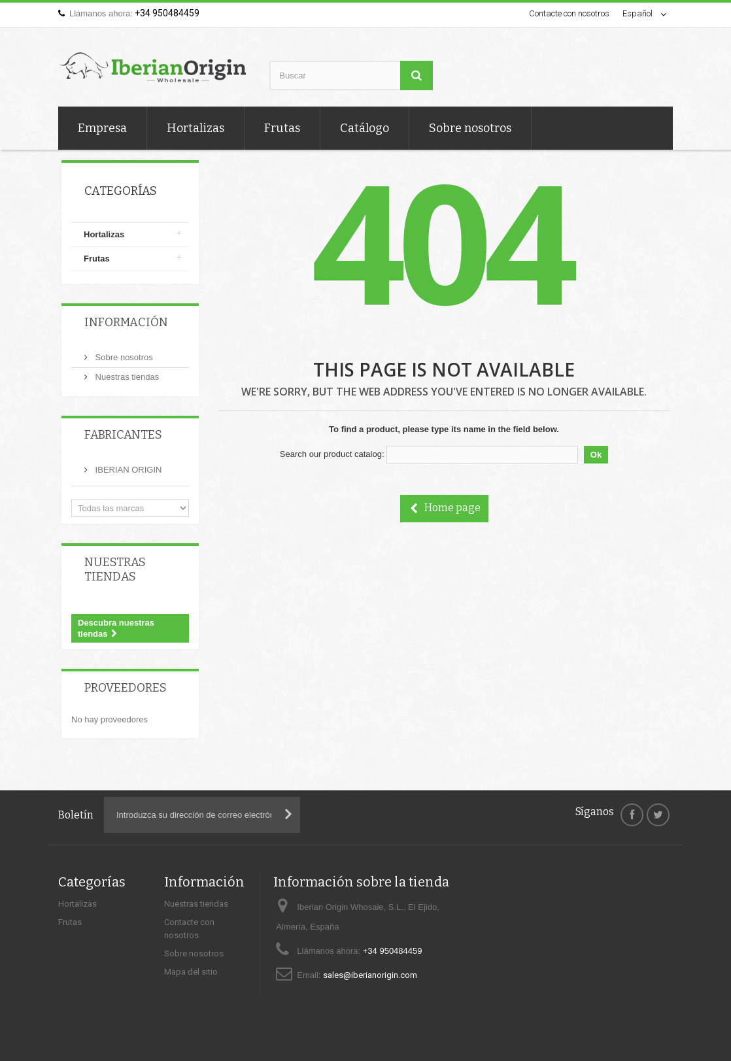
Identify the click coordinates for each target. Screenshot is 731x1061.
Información (126, 322)
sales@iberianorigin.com (370, 975)
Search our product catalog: (332, 454)
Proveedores (125, 688)
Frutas (282, 128)
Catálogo (364, 128)
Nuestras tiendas (126, 377)
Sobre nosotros (470, 128)
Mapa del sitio (191, 972)
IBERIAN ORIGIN (127, 470)
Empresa (102, 128)
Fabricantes (123, 435)
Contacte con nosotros (569, 13)
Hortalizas (195, 128)
